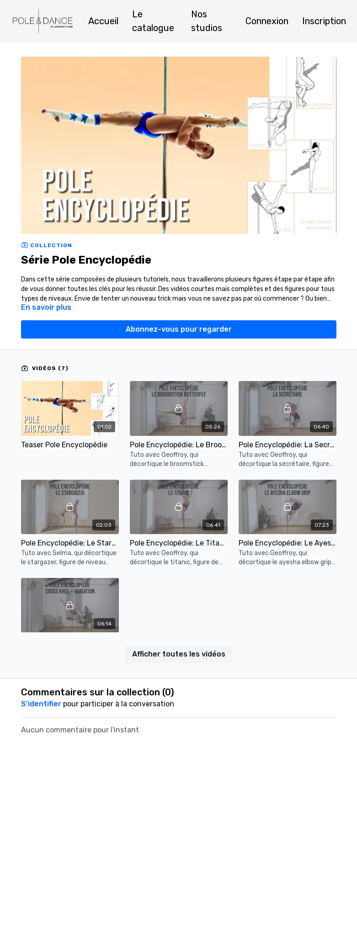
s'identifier (41, 703)
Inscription (324, 21)
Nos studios (206, 21)
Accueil (103, 21)
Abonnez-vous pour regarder (179, 329)
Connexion (266, 21)
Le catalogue (153, 21)
